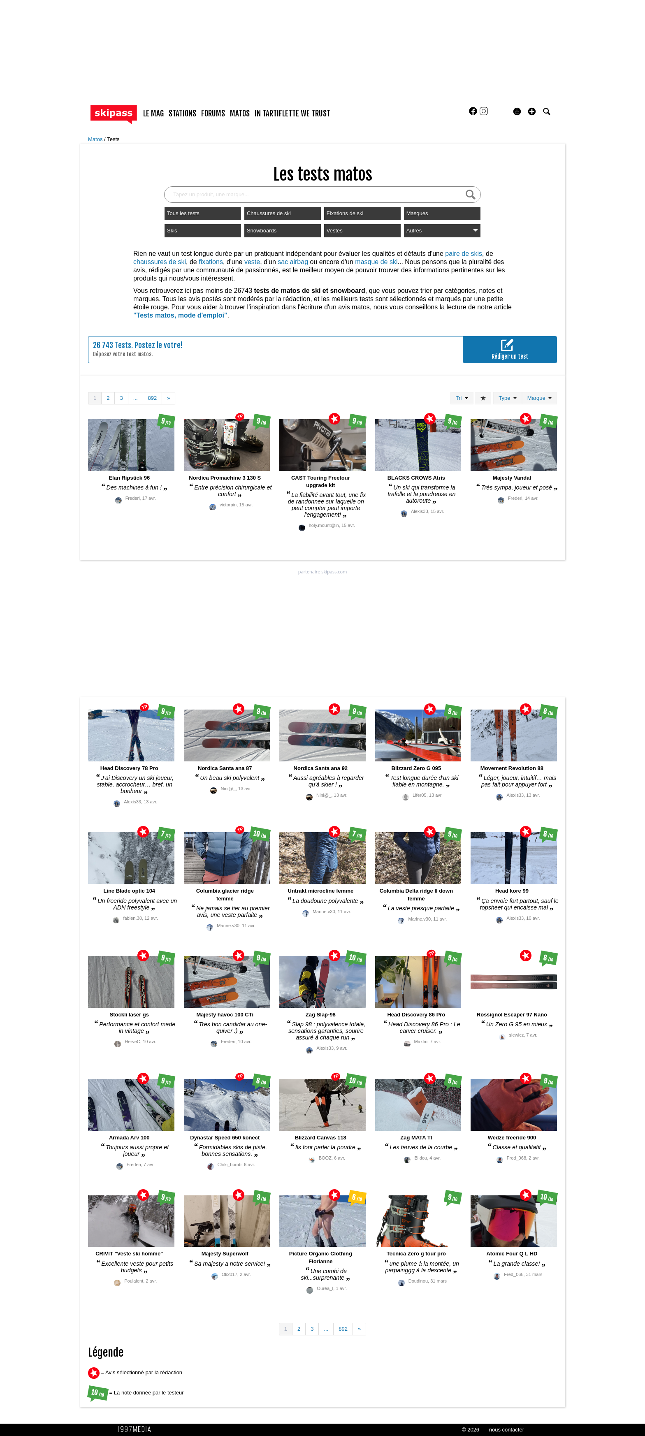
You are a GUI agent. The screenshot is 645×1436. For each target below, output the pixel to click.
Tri (462, 398)
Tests (113, 139)
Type (507, 398)
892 (152, 398)
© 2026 (470, 1430)
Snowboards (261, 230)
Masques (417, 213)
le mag (153, 113)
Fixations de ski (345, 213)
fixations (211, 261)
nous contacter (506, 1430)
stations (182, 113)
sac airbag (293, 261)
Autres (442, 230)
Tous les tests (183, 213)
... (135, 398)
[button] (531, 111)
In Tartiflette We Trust (292, 113)
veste (252, 261)
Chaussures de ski (269, 213)
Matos (96, 139)
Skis (172, 230)
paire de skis (463, 253)
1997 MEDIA (137, 1429)
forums (213, 113)
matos (240, 113)
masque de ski (376, 261)
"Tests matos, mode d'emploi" (180, 315)
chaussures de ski (159, 261)
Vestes (335, 230)
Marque (539, 398)
